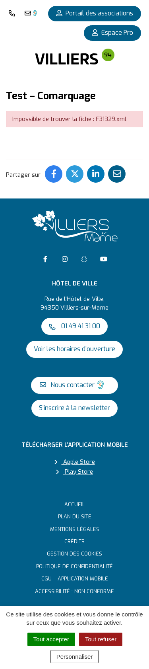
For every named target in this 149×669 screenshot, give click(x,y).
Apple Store (74, 462)
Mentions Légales (74, 529)
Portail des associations (94, 13)
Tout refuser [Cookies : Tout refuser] (100, 639)
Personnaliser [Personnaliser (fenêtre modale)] (74, 656)
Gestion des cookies (74, 553)
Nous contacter (72, 385)
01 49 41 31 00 (74, 326)
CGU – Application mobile (74, 578)
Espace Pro (112, 32)
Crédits (74, 541)
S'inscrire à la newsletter (74, 408)
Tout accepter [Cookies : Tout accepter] (51, 639)
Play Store (74, 472)
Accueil (74, 504)
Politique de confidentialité (74, 566)
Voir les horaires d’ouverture (74, 349)
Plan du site (74, 516)
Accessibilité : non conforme (74, 591)
